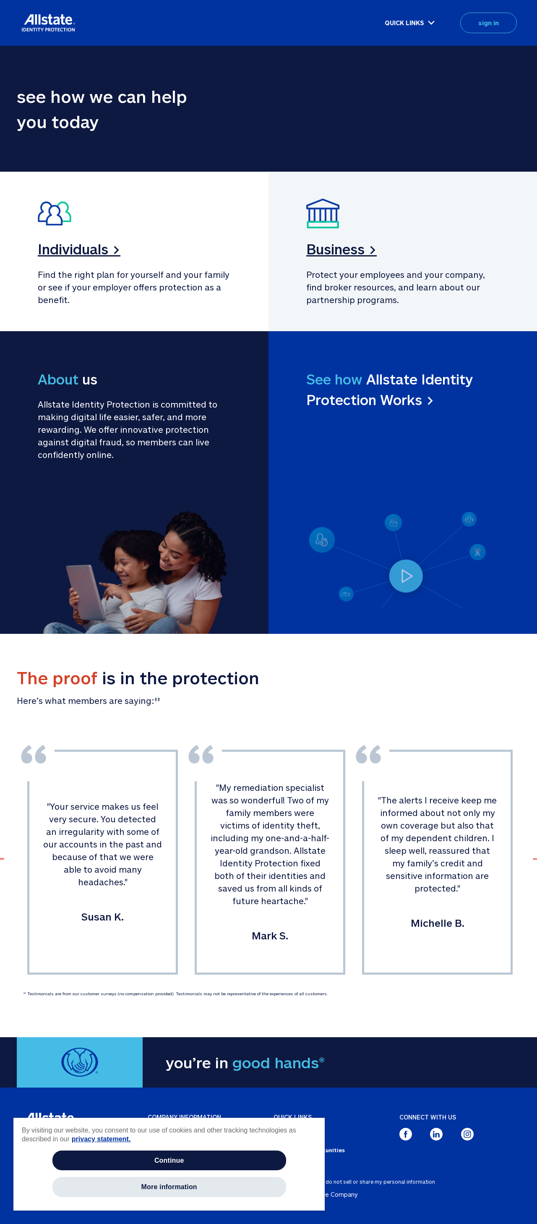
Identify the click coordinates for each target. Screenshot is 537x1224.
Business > (341, 249)
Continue (169, 1160)
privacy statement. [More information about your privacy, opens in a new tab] (101, 1139)
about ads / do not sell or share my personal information (365, 1182)
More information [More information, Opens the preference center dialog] (169, 1186)
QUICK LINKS (404, 22)
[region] (169, 1164)
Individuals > (79, 249)
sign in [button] (488, 22)
